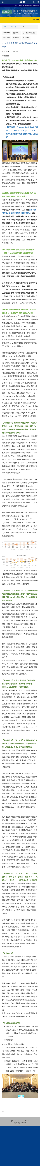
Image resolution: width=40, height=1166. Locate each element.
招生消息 (26, 38)
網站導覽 (36, 5)
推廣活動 (16, 38)
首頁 (16, 5)
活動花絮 (6, 38)
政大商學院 (28, 5)
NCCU (22, 2)
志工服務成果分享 (29, 33)
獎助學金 (16, 33)
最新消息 (13, 27)
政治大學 (21, 5)
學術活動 (6, 33)
